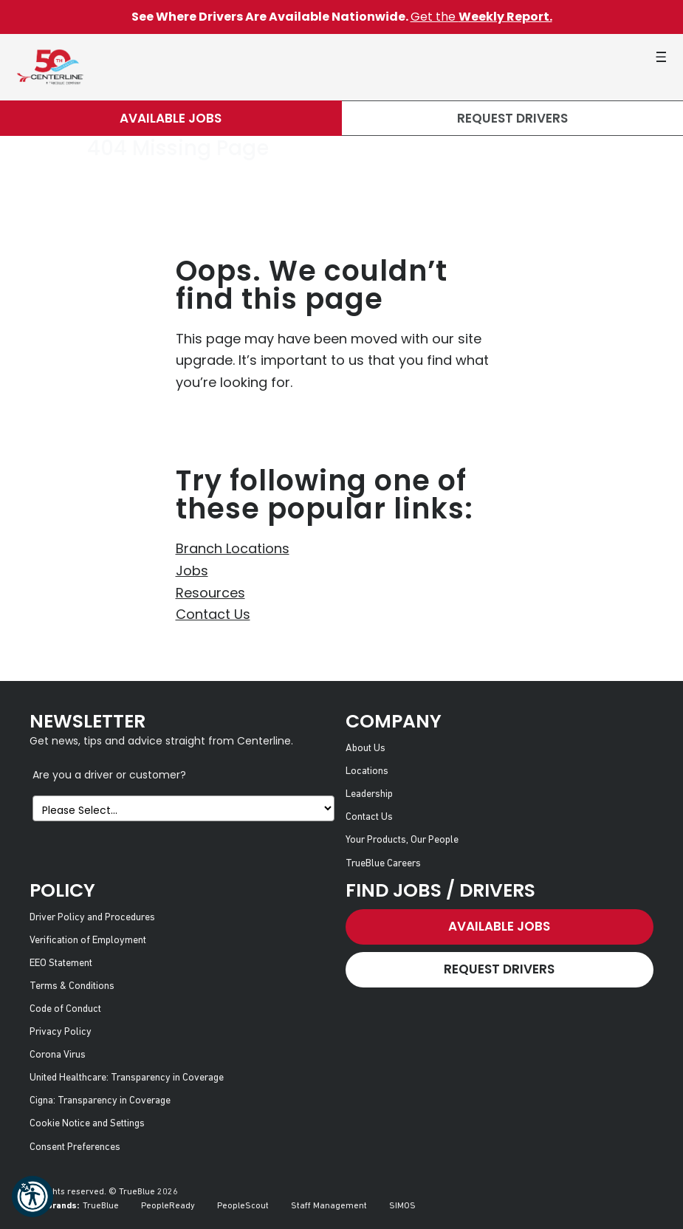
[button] (32, 1196)
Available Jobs (171, 118)
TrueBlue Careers (383, 863)
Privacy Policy (61, 1032)
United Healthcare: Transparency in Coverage (127, 1077)
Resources (210, 592)
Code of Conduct (65, 1009)
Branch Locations (232, 548)
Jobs (192, 570)
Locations (367, 771)
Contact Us (213, 614)
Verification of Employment (88, 940)
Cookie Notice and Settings (87, 1123)
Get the (481, 16)
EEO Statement (61, 963)
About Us (365, 748)
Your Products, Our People (402, 840)
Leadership (369, 794)
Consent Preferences (75, 1147)
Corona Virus (58, 1055)
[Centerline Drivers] (50, 67)
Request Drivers (512, 118)
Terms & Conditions (72, 986)
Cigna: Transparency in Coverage (100, 1100)
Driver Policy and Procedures (92, 917)
